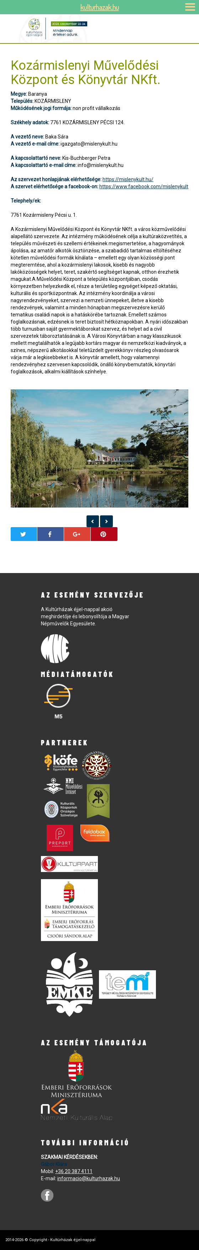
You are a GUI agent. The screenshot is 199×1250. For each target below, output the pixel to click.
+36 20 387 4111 (74, 1171)
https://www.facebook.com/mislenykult (143, 186)
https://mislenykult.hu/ (128, 179)
